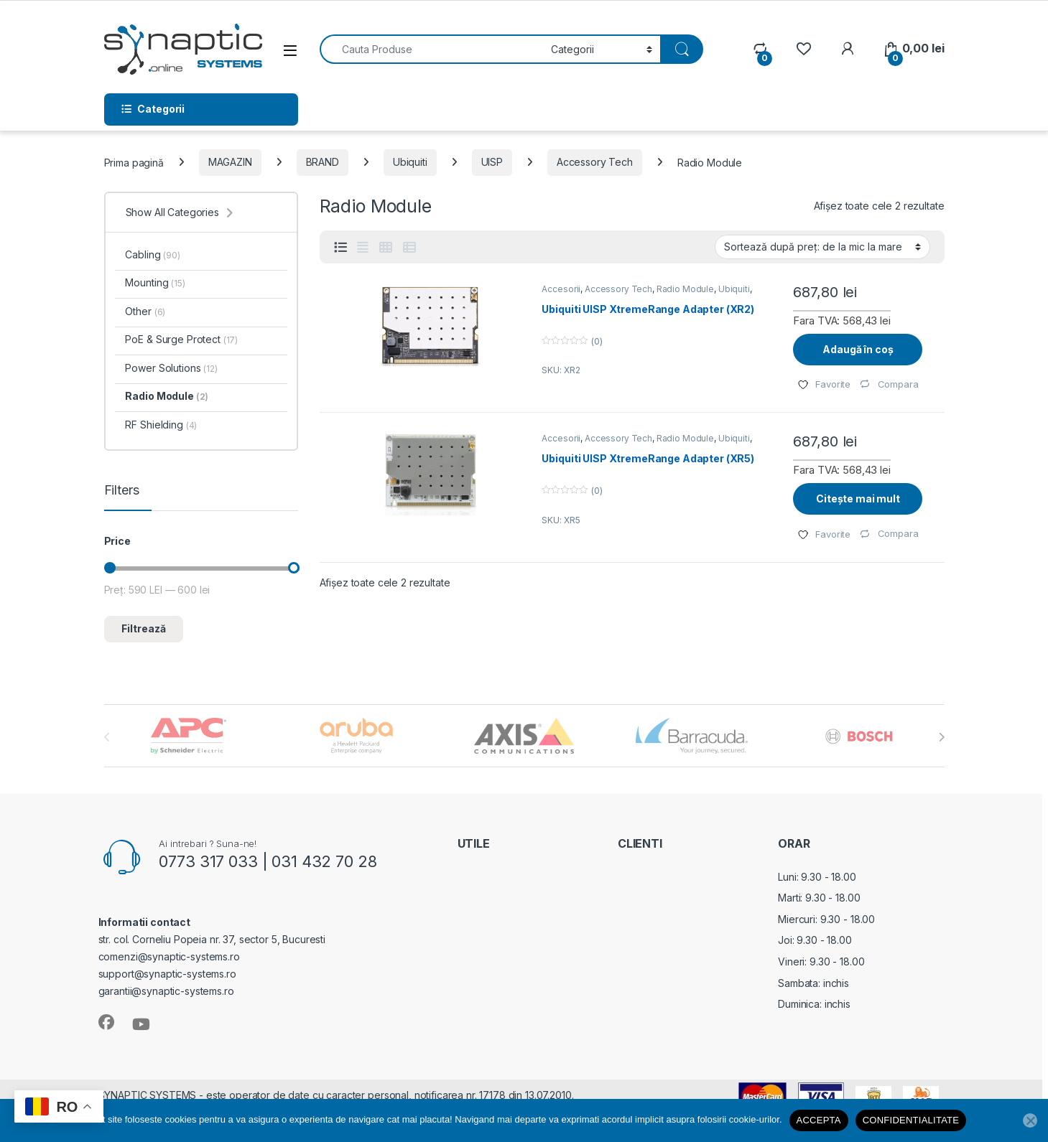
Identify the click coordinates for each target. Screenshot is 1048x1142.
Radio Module (685, 289)
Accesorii (561, 289)
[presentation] (941, 737)
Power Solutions (171, 368)
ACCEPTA (819, 1120)
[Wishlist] (803, 48)
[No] (1030, 1120)
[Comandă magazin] (822, 247)
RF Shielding (161, 424)
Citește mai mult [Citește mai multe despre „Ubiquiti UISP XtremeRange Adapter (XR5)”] (858, 498)
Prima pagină (134, 162)
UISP (492, 162)
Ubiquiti (410, 162)
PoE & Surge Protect (181, 339)
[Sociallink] (106, 1022)
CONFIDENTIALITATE (911, 1120)
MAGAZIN (230, 162)
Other (145, 311)
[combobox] (432, 49)
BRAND (322, 162)
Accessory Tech (595, 162)
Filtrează (143, 628)
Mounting (155, 282)
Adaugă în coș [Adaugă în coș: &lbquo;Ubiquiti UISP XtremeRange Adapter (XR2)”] (857, 349)
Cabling (152, 254)
